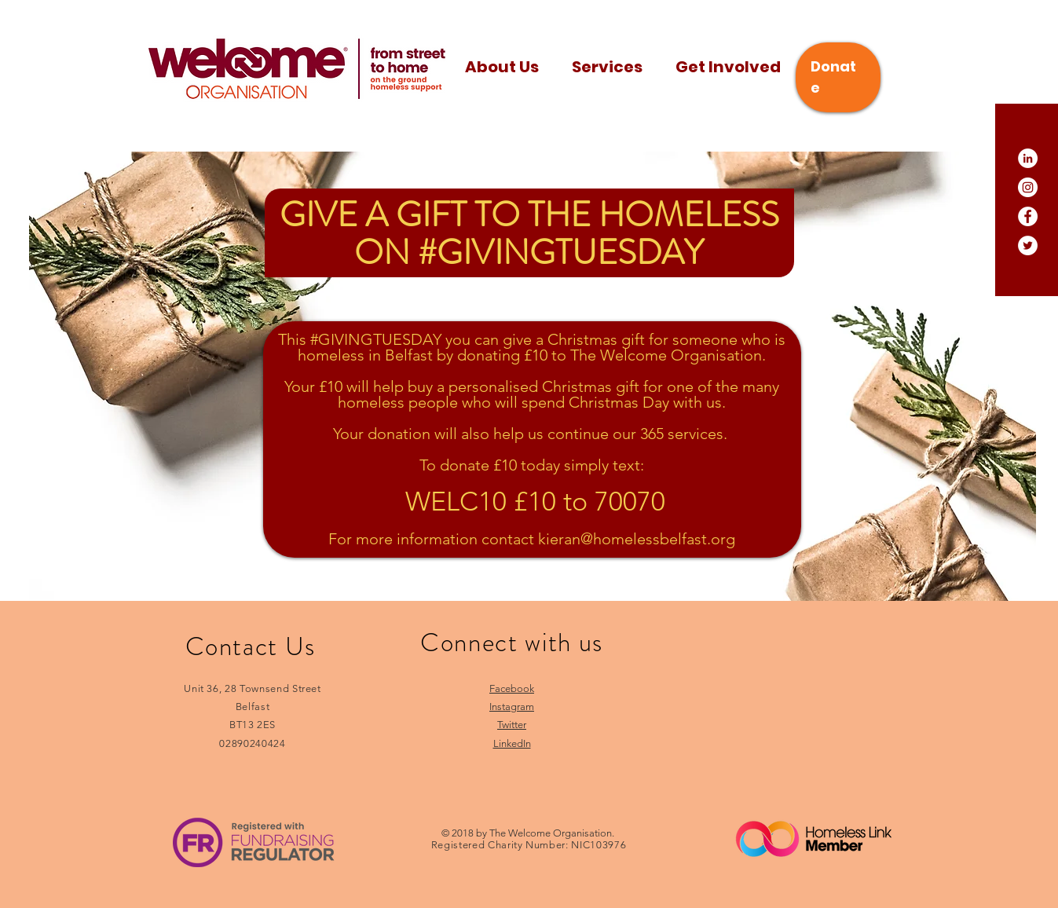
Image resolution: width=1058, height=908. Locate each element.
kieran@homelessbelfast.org (636, 538)
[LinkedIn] (1028, 158)
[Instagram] (1028, 187)
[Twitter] (1028, 245)
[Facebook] (1028, 216)
